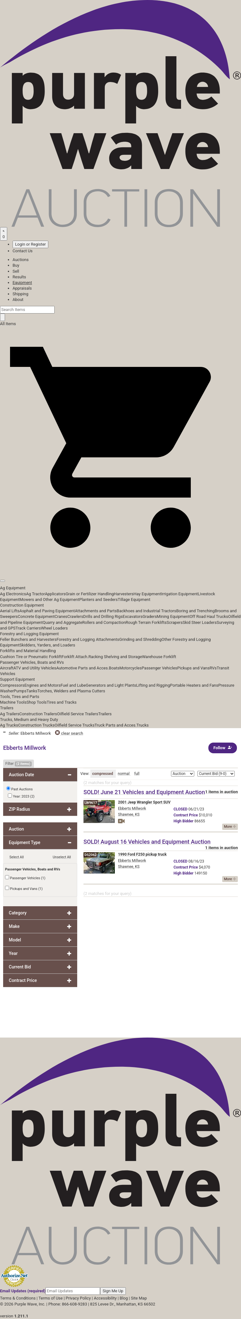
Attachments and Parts (96, 610)
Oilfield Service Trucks (74, 725)
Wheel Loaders (54, 628)
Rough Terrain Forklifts (146, 622)
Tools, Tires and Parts (19, 696)
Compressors (12, 685)
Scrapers (175, 622)
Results (19, 277)
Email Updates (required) (23, 1291)
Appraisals (22, 288)
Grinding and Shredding (140, 639)
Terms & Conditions (17, 1298)
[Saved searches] (3, 233)
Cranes (61, 616)
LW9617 (90, 803)
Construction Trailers (38, 713)
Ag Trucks (9, 725)
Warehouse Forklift (159, 656)
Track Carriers (28, 628)
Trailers (6, 708)
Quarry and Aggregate (62, 622)
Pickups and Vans (193, 668)
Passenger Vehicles (159, 668)
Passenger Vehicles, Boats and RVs (32, 662)
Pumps (20, 691)
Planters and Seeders (98, 599)
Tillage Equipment (134, 599)
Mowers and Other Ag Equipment (49, 599)
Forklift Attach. (75, 656)
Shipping (20, 294)
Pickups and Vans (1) (24, 888)
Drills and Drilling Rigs (103, 616)
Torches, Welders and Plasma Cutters (71, 691)
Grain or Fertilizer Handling (90, 593)
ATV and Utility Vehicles (34, 668)
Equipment (22, 282)
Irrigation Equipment (179, 593)
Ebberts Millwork (132, 808)
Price (186, 815)
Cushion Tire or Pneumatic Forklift (31, 656)
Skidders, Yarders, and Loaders (47, 645)
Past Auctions (22, 789)
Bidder (183, 821)
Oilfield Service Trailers (77, 713)
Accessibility (105, 1298)
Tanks (31, 691)
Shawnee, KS (129, 814)
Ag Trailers (9, 713)
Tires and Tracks (62, 702)
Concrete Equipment (36, 616)
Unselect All (62, 857)
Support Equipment (17, 679)
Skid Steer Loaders (200, 622)
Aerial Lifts (9, 610)
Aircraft (6, 668)
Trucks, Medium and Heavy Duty (29, 719)
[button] (120, 566)
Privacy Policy (78, 1298)
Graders (149, 616)
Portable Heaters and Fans (194, 685)
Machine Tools (13, 702)
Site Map (139, 1298)
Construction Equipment (22, 605)
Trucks (143, 725)
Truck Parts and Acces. (115, 725)
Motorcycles (130, 668)
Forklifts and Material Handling (28, 650)
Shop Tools (36, 702)
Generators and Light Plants (111, 685)
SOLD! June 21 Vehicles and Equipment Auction (144, 792)
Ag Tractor (35, 593)
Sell (16, 271)
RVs (213, 668)
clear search (69, 733)
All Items (8, 323)
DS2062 (90, 855)
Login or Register (30, 244)
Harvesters (124, 593)
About (18, 299)
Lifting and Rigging (153, 685)
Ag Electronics (13, 593)
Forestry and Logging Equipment (29, 633)
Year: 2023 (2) (21, 795)
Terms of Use (51, 1298)
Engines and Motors (42, 685)
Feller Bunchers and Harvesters (28, 639)
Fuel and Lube (73, 685)
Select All (16, 857)
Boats (114, 668)
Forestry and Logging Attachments (87, 639)
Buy (16, 265)
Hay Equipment (147, 593)
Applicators (55, 593)
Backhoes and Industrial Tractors (146, 610)
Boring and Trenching (195, 610)
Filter (18, 763)
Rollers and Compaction (104, 622)
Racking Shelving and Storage (115, 656)
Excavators (132, 616)
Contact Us (23, 250)
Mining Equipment (173, 616)
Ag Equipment (12, 588)
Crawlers (75, 616)
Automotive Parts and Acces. (82, 668)
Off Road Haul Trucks (209, 616)
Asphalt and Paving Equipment (47, 610)
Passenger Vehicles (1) (25, 877)
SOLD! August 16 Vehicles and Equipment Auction (147, 841)
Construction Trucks (36, 725)
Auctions (21, 259)
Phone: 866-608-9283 (67, 1304)
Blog (124, 1298)
